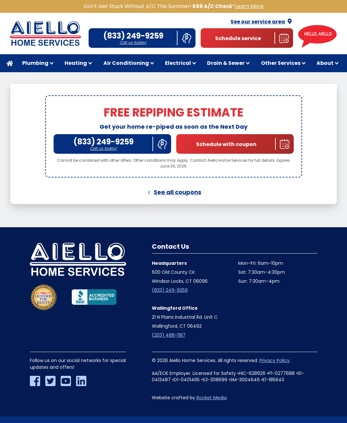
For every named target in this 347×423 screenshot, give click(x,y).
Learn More (249, 6)
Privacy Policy (274, 360)
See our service (261, 21)
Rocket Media (211, 397)
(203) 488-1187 (169, 335)
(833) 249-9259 (170, 290)
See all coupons (173, 192)
